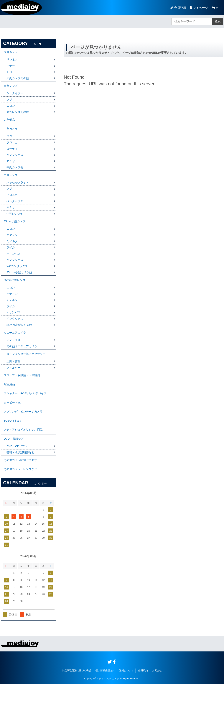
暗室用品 (10, 406)
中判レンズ (11, 183)
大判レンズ (11, 88)
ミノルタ (12, 253)
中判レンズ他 (15, 224)
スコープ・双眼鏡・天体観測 (23, 396)
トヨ (9, 73)
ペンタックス (15, 162)
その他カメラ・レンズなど (21, 500)
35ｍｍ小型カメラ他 (20, 286)
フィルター (13, 387)
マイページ (198, 7)
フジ (9, 103)
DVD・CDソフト (17, 475)
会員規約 (143, 702)
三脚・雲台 (13, 381)
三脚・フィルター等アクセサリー (26, 373)
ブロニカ (12, 149)
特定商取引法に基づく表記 (76, 702)
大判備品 (10, 124)
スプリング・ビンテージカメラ (24, 437)
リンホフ (12, 60)
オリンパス (13, 266)
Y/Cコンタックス (17, 279)
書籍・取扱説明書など (21, 482)
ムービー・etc (13, 426)
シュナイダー (15, 96)
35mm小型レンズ (15, 294)
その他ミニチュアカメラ (22, 364)
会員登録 (178, 7)
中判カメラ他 (15, 175)
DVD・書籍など (14, 467)
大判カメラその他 (18, 80)
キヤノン (12, 247)
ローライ (12, 155)
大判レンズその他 (18, 116)
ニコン (10, 109)
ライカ (10, 260)
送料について (126, 702)
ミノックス (13, 358)
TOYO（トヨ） (14, 447)
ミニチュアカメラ (15, 350)
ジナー (10, 67)
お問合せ (157, 702)
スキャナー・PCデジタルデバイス (26, 416)
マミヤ (10, 168)
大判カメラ (11, 52)
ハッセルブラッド (18, 191)
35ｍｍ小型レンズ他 (20, 341)
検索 (218, 21)
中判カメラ (11, 134)
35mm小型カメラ (15, 232)
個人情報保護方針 (105, 702)
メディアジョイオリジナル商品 (24, 457)
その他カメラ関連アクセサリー (24, 490)
